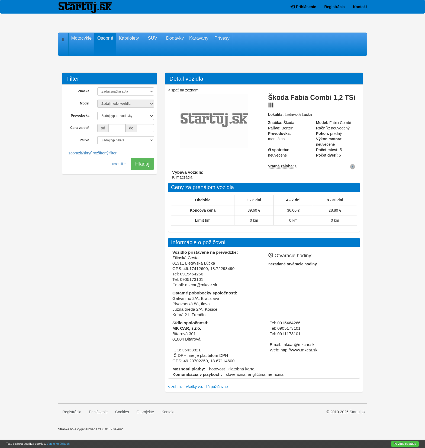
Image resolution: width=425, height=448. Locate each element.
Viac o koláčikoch (58, 443)
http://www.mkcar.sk (299, 350)
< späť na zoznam (183, 90)
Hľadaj (142, 164)
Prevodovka (80, 115)
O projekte (145, 412)
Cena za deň (79, 128)
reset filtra (119, 164)
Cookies (122, 412)
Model (84, 103)
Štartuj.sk (357, 412)
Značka (83, 91)
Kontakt (360, 7)
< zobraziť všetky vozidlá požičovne (198, 387)
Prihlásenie (303, 7)
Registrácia (334, 7)
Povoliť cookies (405, 443)
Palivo (84, 140)
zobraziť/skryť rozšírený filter (93, 153)
